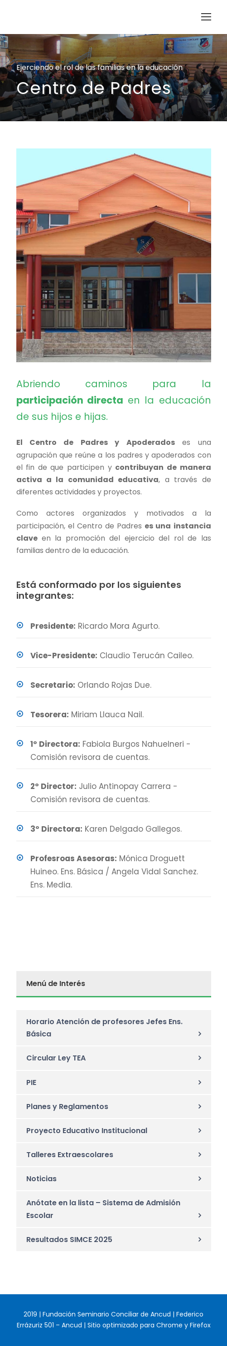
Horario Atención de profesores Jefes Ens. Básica (104, 1027)
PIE (31, 1082)
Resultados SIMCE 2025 (69, 1239)
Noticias (41, 1178)
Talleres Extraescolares (69, 1154)
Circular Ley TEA (56, 1058)
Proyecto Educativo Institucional (86, 1130)
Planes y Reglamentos (67, 1106)
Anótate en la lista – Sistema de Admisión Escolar (103, 1209)
